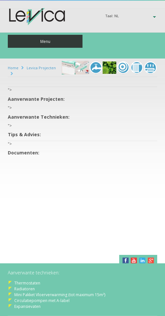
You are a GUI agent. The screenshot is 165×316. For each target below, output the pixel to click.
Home (13, 67)
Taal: (112, 15)
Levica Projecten (41, 67)
